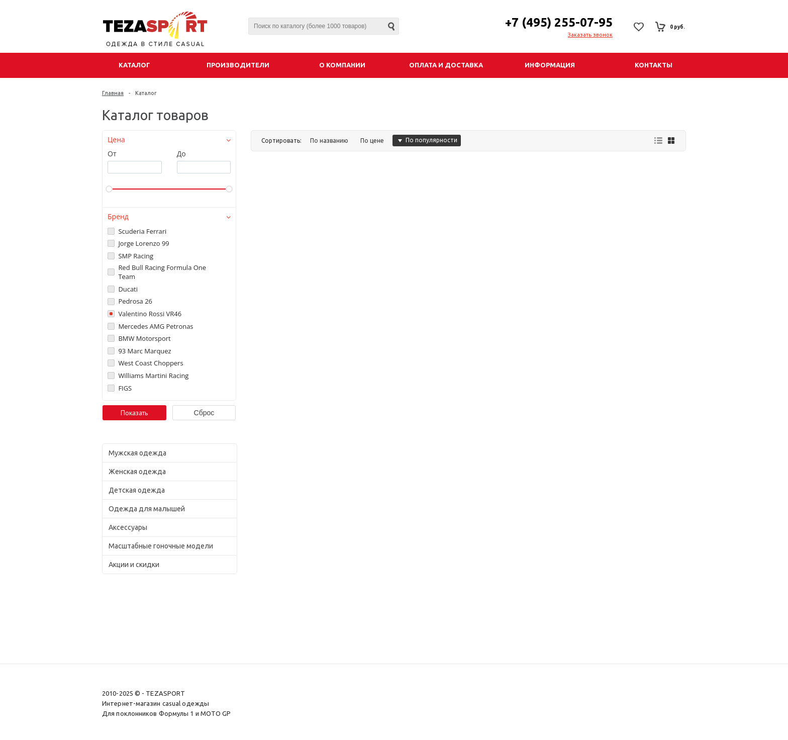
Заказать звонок (590, 35)
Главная (113, 93)
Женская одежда (137, 472)
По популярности (426, 140)
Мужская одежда (137, 453)
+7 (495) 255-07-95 (559, 22)
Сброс (204, 413)
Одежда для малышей (147, 509)
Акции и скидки (134, 565)
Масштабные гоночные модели (161, 546)
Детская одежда (137, 490)
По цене (372, 140)
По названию (329, 140)
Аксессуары (128, 527)
